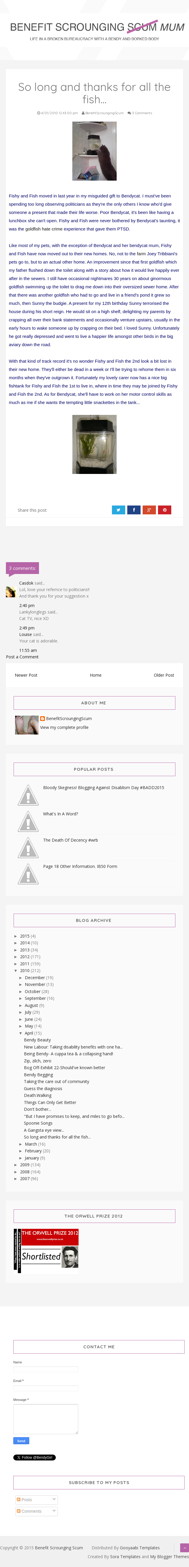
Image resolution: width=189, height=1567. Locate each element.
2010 (25, 970)
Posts (24, 1499)
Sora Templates (125, 1556)
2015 (25, 936)
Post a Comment (22, 657)
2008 (25, 1172)
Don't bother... (37, 1109)
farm (141, 253)
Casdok (26, 583)
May (29, 1026)
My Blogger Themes (169, 1556)
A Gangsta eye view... (44, 1130)
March (31, 1144)
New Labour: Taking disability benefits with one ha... (73, 1047)
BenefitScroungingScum (69, 718)
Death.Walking (37, 1095)
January (32, 1158)
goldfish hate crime (44, 228)
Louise (25, 634)
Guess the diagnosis (43, 1088)
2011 (25, 963)
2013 (25, 950)
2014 (25, 943)
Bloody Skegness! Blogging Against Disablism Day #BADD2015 (103, 787)
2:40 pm (27, 605)
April (29, 1033)
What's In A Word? (60, 814)
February (34, 1151)
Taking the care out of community (56, 1081)
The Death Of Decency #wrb (70, 840)
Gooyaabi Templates (140, 1547)
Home (96, 675)
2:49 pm (27, 628)
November (35, 984)
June (29, 1019)
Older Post (164, 675)
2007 (25, 1178)
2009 (25, 1164)
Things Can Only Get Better (50, 1102)
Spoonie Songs (38, 1123)
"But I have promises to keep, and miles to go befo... (74, 1116)
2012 (25, 956)
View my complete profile (64, 727)
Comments (29, 1511)
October (33, 991)
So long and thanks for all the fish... (57, 1137)
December (35, 977)
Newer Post (26, 675)
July (28, 1012)
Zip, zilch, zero (37, 1061)
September (36, 998)
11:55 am (28, 650)
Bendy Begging (38, 1074)
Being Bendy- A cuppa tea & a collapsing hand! (68, 1053)
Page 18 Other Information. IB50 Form (80, 866)
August (32, 1005)
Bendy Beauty (37, 1040)
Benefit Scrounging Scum (59, 1547)
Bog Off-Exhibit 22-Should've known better (64, 1067)
